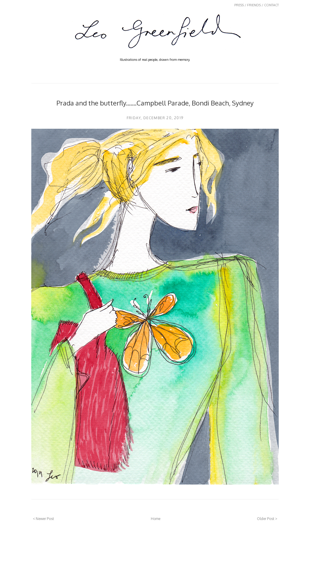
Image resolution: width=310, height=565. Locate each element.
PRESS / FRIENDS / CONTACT (256, 5)
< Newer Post (43, 518)
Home (155, 518)
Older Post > (267, 518)
